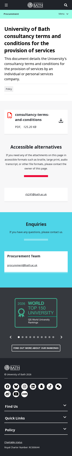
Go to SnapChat (41, 386)
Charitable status (13, 442)
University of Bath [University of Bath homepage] (36, 5)
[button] (11, 337)
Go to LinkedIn (33, 386)
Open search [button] (65, 5)
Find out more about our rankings (36, 348)
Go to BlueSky (16, 386)
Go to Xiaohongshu (24, 394)
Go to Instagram (24, 386)
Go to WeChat (58, 386)
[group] (36, 313)
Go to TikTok (50, 386)
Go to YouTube (16, 394)
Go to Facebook (7, 386)
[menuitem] (36, 405)
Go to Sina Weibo (7, 394)
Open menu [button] (6, 5)
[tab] (19, 337)
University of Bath (12, 367)
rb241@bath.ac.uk (36, 194)
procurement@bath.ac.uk (22, 265)
